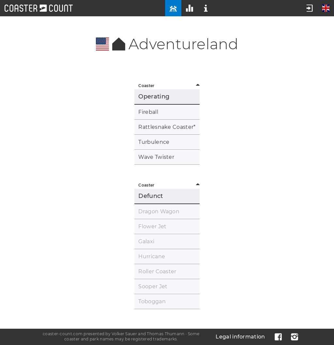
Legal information (240, 337)
